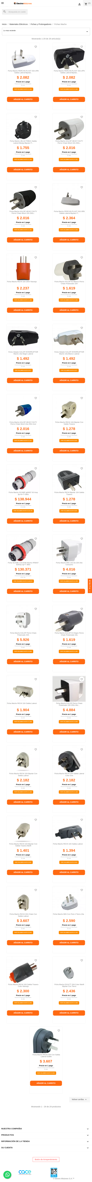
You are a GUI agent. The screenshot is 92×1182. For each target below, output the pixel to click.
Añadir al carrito (23, 99)
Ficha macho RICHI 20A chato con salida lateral (23, 915)
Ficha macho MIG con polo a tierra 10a (68, 914)
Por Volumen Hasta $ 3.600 (69, 721)
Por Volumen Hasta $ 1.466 (23, 300)
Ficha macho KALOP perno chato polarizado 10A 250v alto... (69, 704)
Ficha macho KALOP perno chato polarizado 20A (23, 634)
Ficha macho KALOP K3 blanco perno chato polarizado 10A (69, 282)
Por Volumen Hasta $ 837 (69, 440)
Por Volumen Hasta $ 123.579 (23, 581)
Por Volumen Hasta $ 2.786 (69, 581)
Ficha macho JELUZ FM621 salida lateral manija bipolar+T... (23, 142)
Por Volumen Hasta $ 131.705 (23, 510)
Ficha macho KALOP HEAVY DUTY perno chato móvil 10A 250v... (69, 142)
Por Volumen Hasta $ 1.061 (69, 300)
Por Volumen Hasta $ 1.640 (69, 229)
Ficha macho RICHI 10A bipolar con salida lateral (23, 774)
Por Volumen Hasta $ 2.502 (23, 932)
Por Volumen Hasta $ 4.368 (23, 651)
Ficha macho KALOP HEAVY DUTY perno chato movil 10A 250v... (23, 212)
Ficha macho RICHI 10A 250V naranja (22, 282)
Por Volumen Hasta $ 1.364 (23, 89)
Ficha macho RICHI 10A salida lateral (22, 703)
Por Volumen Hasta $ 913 (69, 862)
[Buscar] (15, 12)
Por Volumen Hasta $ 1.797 (69, 932)
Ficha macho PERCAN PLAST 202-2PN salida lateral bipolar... (69, 72)
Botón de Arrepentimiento (46, 1159)
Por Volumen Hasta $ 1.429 (23, 792)
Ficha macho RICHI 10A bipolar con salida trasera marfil (23, 845)
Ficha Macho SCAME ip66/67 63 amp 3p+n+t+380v (23, 493)
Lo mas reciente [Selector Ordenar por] (46, 31)
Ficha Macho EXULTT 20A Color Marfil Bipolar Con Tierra (69, 985)
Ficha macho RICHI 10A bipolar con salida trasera (69, 423)
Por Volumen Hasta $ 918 (23, 862)
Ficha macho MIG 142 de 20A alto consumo (69, 564)
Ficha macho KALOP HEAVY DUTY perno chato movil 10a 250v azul (23, 423)
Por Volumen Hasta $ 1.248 (23, 721)
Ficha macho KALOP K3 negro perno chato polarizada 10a (69, 634)
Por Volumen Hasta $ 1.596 (23, 1002)
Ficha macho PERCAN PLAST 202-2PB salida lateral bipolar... (23, 72)
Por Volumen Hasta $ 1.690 (69, 1002)
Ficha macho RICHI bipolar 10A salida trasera (69, 493)
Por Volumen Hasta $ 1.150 (23, 159)
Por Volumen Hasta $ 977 (23, 370)
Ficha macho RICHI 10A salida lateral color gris (69, 774)
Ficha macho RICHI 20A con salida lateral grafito (46, 1056)
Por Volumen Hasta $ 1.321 (69, 159)
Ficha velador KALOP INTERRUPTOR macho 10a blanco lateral (69, 353)
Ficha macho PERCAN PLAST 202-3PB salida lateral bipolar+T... (69, 212)
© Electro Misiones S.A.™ (63, 1179)
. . (7, 1174)
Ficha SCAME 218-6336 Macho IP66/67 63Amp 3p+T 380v (23, 564)
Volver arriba (79, 1099)
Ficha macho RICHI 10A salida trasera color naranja (23, 985)
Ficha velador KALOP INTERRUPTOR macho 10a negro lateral (23, 353)
